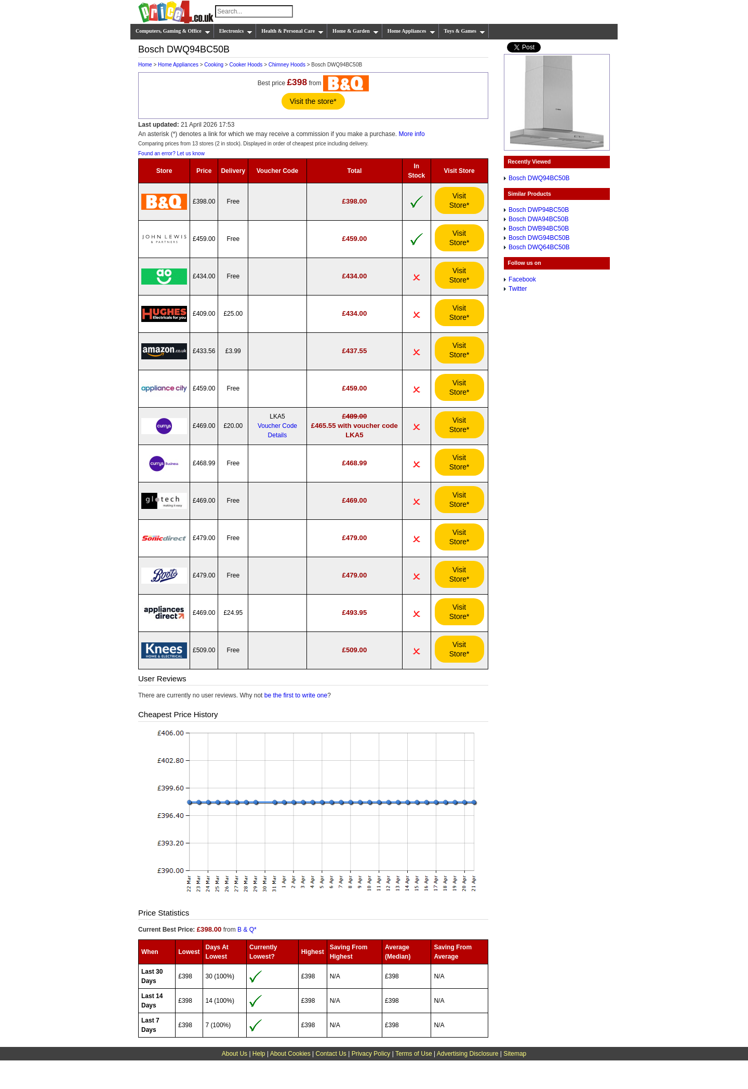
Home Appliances (411, 31)
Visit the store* (313, 101)
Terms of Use (413, 1053)
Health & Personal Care (292, 31)
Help (258, 1053)
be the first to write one (295, 695)
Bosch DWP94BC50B (539, 209)
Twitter (518, 288)
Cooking (213, 65)
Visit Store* (459, 200)
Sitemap (514, 1053)
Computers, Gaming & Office (173, 31)
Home (145, 65)
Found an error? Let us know (171, 153)
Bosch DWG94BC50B (539, 237)
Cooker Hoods (245, 65)
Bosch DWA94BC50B (539, 219)
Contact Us (331, 1053)
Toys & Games (464, 31)
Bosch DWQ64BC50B (539, 247)
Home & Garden (355, 31)
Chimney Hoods (287, 65)
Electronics (236, 31)
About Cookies (290, 1053)
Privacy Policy (371, 1053)
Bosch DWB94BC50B (539, 228)
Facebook (522, 279)
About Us (234, 1053)
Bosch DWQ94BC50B (539, 178)
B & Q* (247, 929)
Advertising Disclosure (468, 1053)
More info (412, 134)
